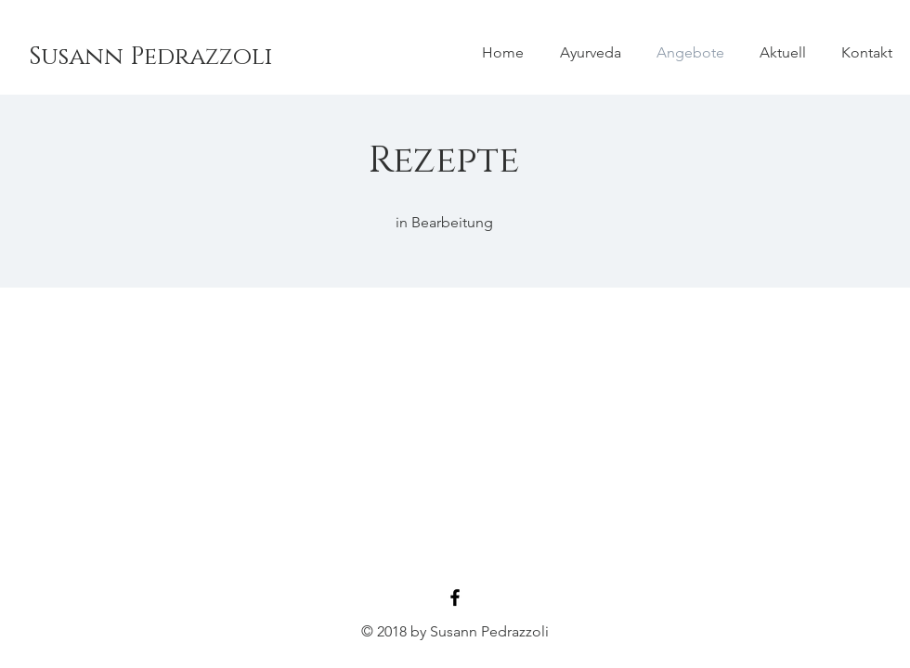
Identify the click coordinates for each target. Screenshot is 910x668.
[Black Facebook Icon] (455, 597)
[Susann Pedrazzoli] (150, 57)
